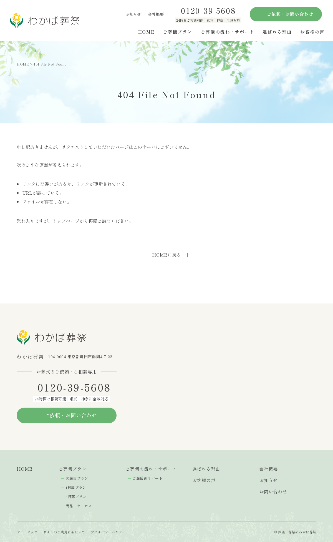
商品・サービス (78, 505)
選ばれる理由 (277, 31)
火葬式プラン (76, 478)
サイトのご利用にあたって (64, 532)
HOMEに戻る (166, 254)
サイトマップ (27, 532)
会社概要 (156, 14)
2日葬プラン (76, 496)
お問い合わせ (273, 491)
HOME (146, 31)
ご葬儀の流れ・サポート (227, 31)
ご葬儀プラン (177, 31)
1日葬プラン (75, 487)
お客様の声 (312, 31)
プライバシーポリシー (108, 532)
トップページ (65, 220)
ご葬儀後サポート (147, 478)
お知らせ (133, 14)
